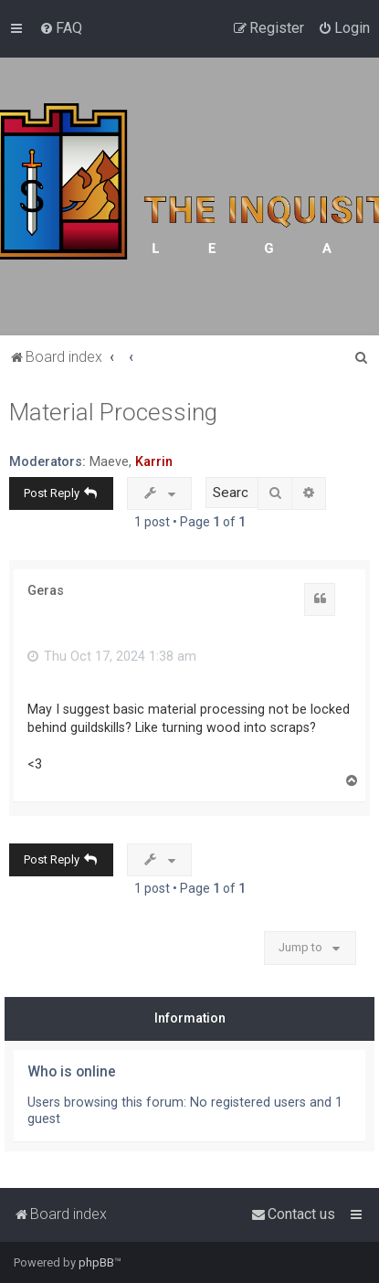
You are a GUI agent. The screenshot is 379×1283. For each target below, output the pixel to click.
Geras (45, 590)
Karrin (154, 461)
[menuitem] (60, 28)
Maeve (109, 461)
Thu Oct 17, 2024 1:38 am (111, 656)
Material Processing (113, 412)
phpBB (96, 1262)
